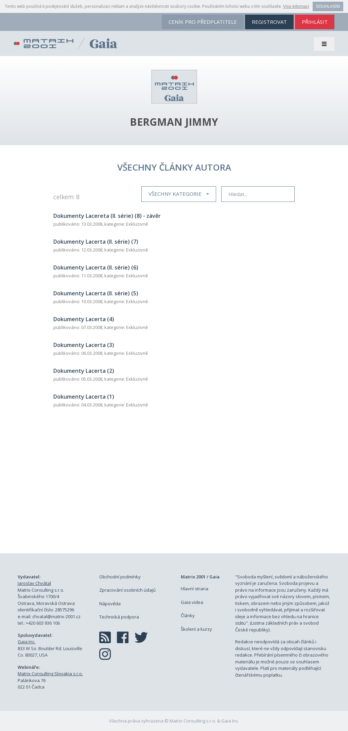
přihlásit (315, 21)
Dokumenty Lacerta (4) (83, 319)
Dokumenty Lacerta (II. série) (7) (95, 241)
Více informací (296, 6)
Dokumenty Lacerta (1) (83, 396)
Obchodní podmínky (120, 577)
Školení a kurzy (196, 629)
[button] (178, 194)
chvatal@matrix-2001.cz (56, 616)
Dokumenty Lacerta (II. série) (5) (95, 293)
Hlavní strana (194, 589)
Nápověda (110, 604)
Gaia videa (192, 602)
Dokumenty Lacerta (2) (83, 371)
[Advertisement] (174, 488)
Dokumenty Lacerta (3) (83, 345)
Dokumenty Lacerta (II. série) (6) (95, 267)
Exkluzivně (137, 224)
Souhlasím (328, 6)
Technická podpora (119, 617)
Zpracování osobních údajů (127, 590)
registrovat (269, 21)
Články (188, 615)
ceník (203, 21)
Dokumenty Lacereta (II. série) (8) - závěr (107, 216)
